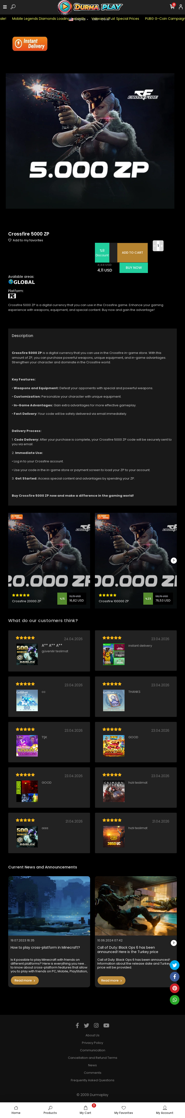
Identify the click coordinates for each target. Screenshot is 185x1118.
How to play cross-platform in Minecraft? (45, 947)
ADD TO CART (132, 252)
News (92, 1065)
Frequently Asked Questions (92, 1080)
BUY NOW (134, 267)
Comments (92, 1072)
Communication (92, 1050)
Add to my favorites (25, 240)
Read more (24, 980)
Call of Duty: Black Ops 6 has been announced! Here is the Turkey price (127, 949)
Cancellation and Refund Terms (92, 1057)
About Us (92, 1035)
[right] (174, 560)
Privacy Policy (92, 1042)
